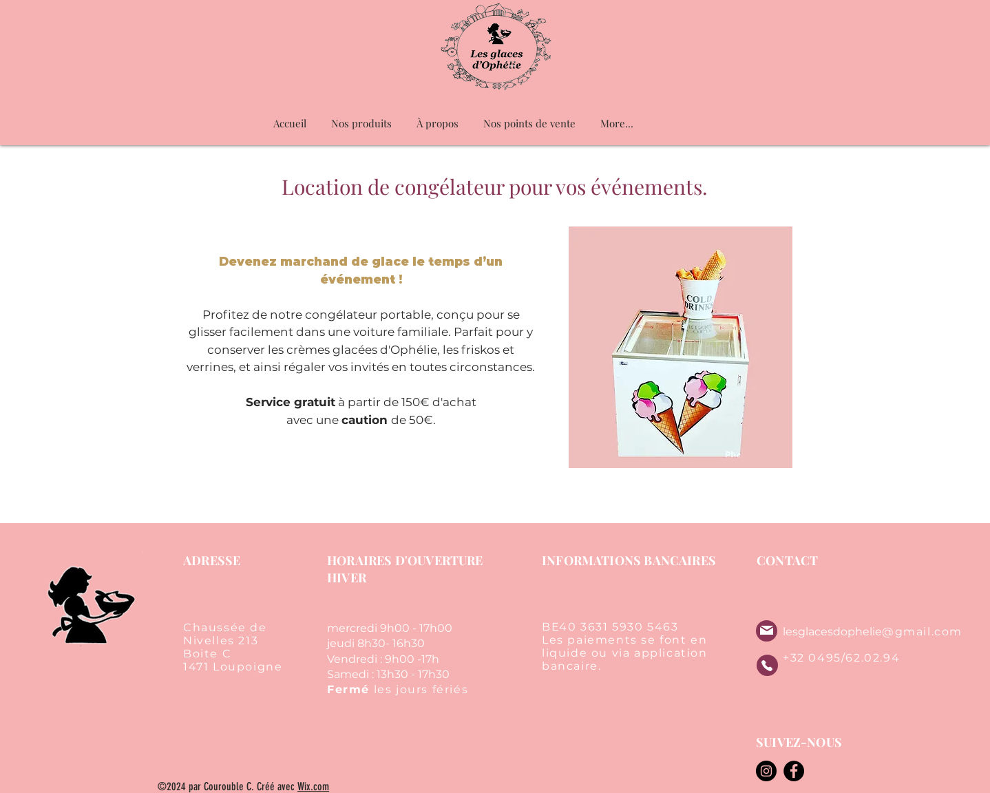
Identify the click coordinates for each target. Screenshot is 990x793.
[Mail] (766, 630)
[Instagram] (766, 771)
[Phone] (767, 665)
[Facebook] (793, 771)
